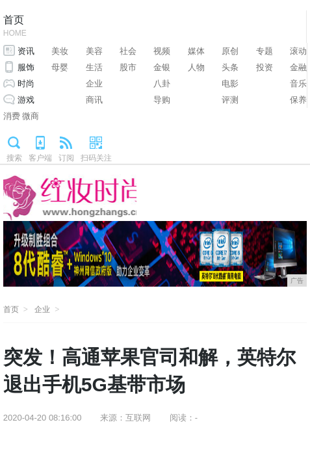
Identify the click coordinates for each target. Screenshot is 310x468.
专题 (264, 51)
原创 (230, 51)
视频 (161, 51)
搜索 (14, 157)
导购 (161, 100)
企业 (94, 83)
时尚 (26, 83)
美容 (94, 51)
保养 (298, 100)
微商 (30, 116)
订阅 (66, 157)
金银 (161, 67)
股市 (128, 67)
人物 (196, 67)
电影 (230, 83)
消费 (11, 116)
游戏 (26, 100)
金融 (298, 67)
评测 (230, 100)
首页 (15, 27)
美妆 (59, 51)
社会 (128, 51)
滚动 (298, 51)
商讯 (94, 100)
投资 (264, 67)
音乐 (298, 83)
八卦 (161, 83)
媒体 (196, 51)
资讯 (26, 51)
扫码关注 (96, 157)
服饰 (26, 67)
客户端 (40, 157)
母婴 (59, 67)
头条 (230, 67)
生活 (94, 67)
